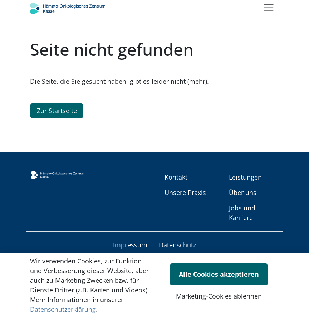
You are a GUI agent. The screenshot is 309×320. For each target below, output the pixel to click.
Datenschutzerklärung (63, 309)
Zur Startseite (57, 110)
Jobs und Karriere (242, 213)
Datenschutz (177, 245)
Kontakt (176, 177)
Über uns (242, 192)
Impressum (130, 245)
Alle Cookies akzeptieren (219, 274)
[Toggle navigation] (268, 7)
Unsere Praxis (185, 192)
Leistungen (245, 177)
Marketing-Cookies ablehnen (219, 296)
